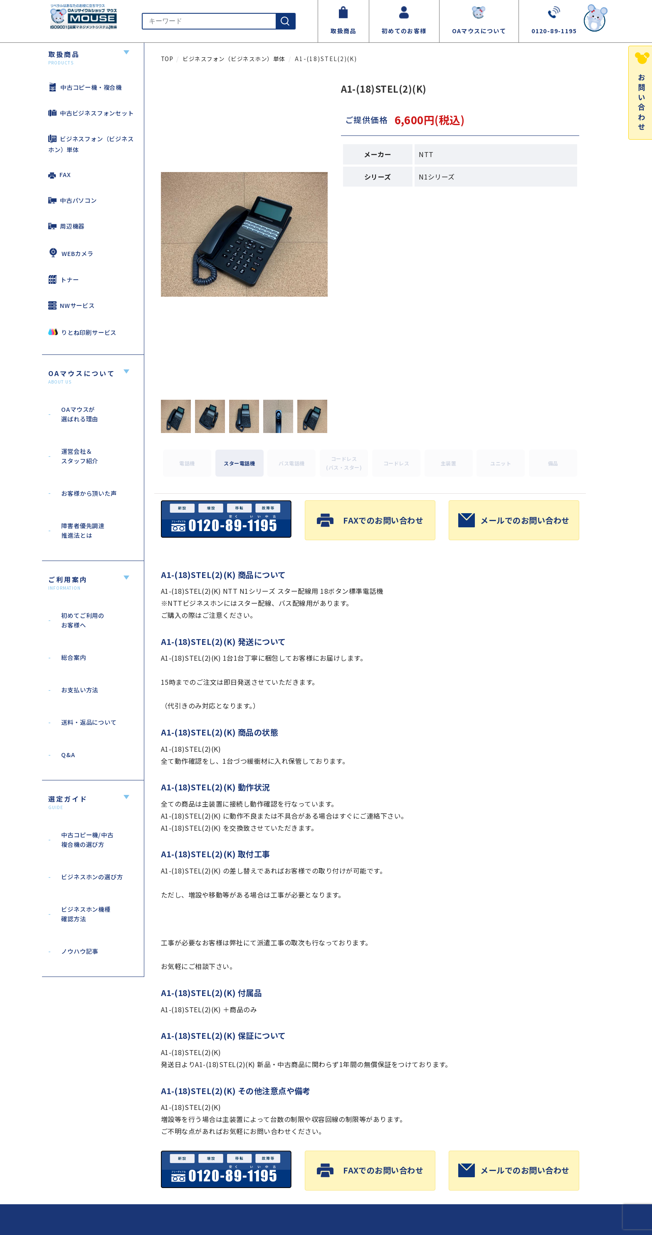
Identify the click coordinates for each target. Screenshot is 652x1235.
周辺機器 (66, 225)
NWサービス (71, 305)
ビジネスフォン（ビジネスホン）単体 (91, 144)
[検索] (285, 21)
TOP (167, 58)
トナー (63, 279)
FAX (59, 174)
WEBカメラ (71, 253)
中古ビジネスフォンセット (91, 112)
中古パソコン (72, 200)
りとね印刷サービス (82, 332)
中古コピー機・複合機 (85, 87)
